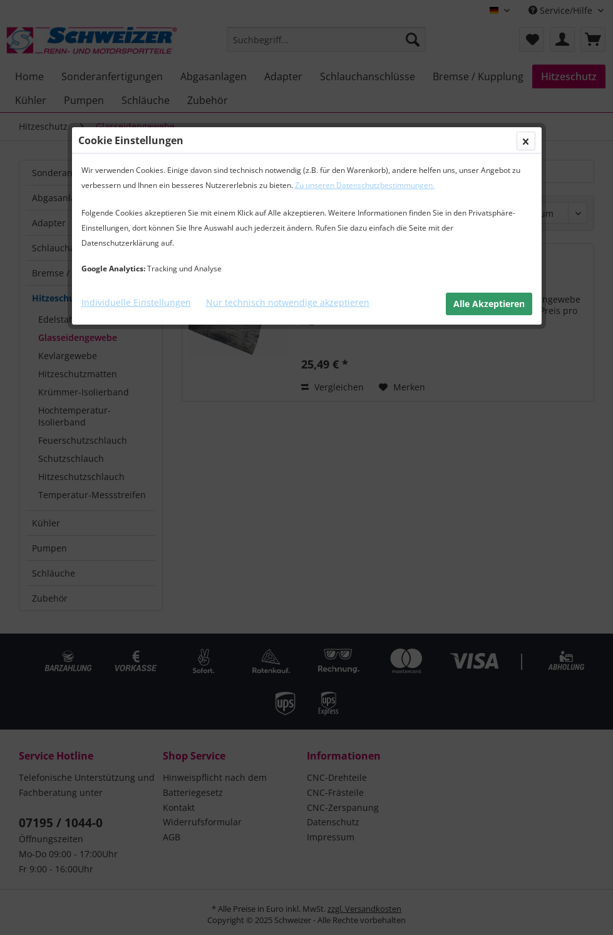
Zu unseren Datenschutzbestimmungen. (365, 185)
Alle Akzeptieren (489, 304)
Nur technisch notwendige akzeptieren (287, 302)
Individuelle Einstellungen (136, 302)
